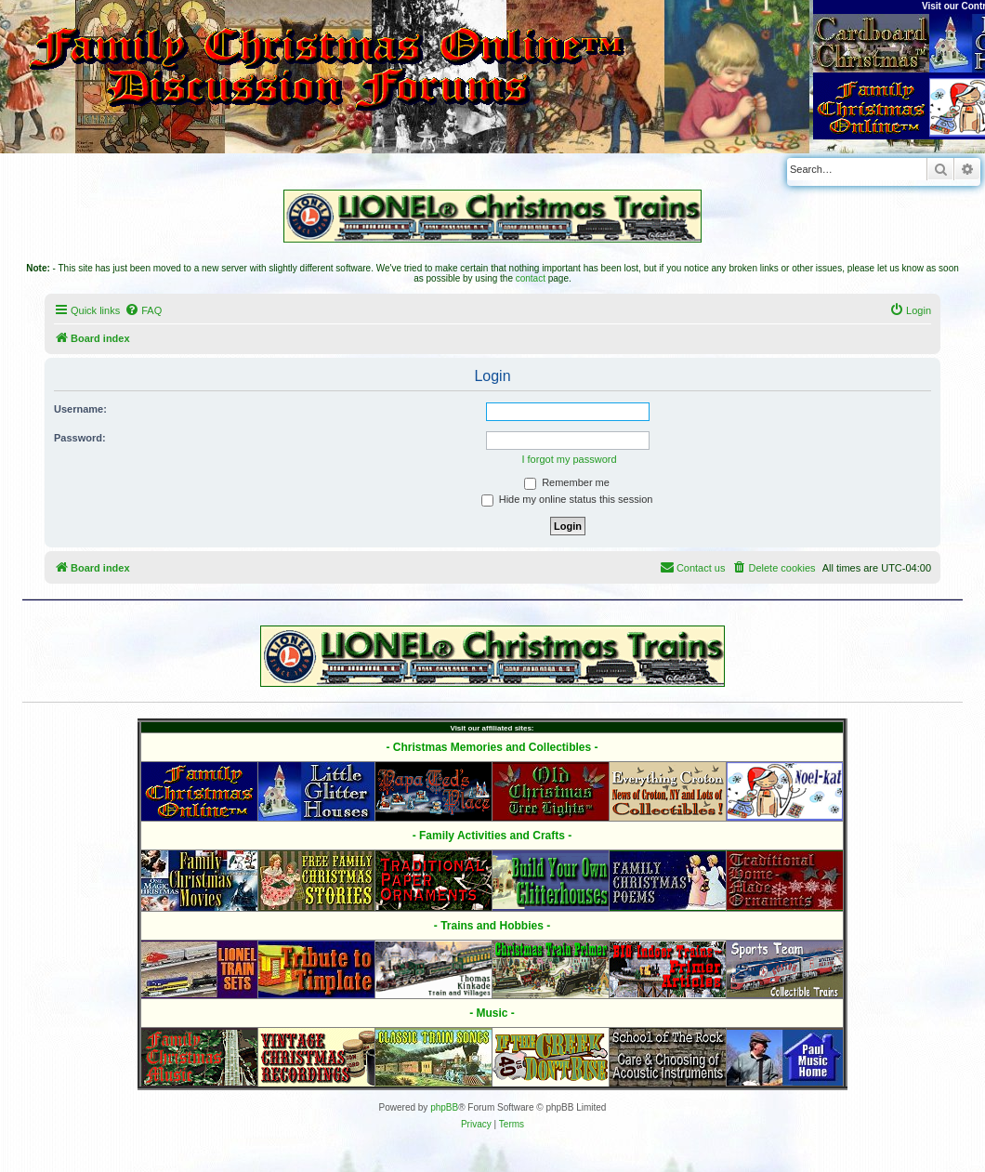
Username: (80, 409)
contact (530, 278)
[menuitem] (143, 310)
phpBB (444, 1107)
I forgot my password (568, 459)
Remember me (567, 482)
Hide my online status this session (567, 499)
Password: (80, 437)
